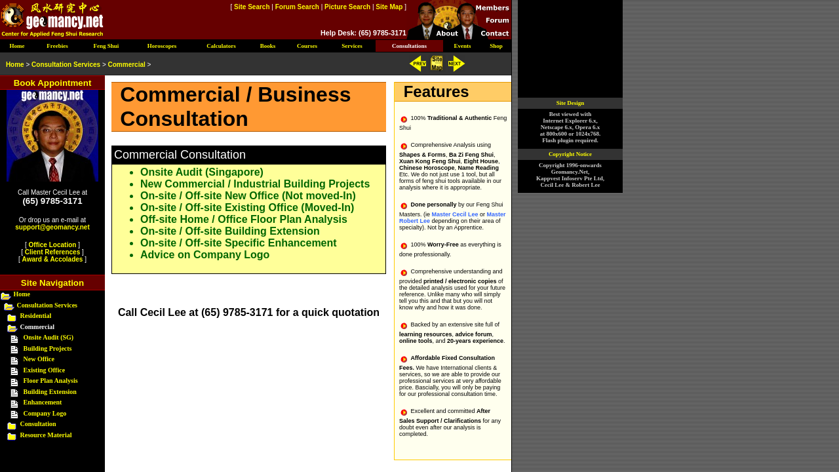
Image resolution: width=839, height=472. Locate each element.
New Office (39, 359)
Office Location (53, 244)
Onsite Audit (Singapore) (201, 172)
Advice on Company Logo (204, 254)
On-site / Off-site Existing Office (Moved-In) (247, 207)
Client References (52, 252)
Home (22, 294)
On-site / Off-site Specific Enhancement (238, 242)
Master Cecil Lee (454, 214)
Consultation (38, 423)
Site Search (251, 6)
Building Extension (50, 391)
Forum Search (297, 6)
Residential (36, 315)
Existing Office (45, 370)
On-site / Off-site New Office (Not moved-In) (248, 195)
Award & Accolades (52, 259)
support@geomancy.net (52, 227)
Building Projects (48, 348)
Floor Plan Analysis (51, 380)
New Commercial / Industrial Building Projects (255, 183)
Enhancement (43, 402)
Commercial (127, 64)
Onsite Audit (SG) (49, 337)
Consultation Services (47, 305)
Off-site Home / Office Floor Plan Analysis (243, 219)
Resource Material (46, 435)
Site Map (389, 6)
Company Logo (45, 413)
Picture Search (347, 6)
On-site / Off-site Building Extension (230, 231)
